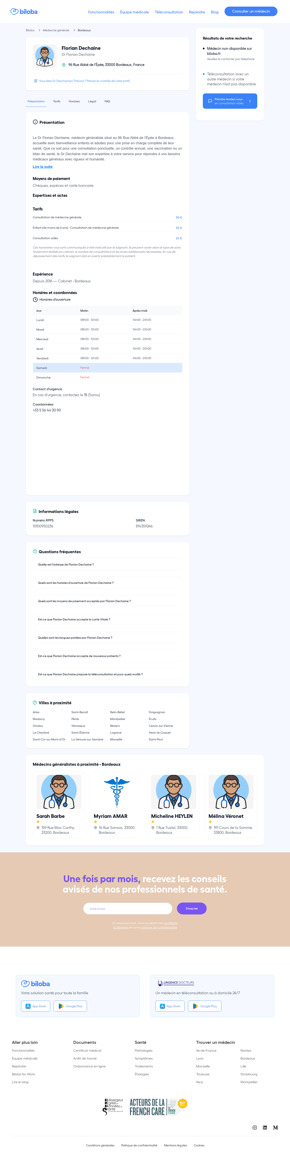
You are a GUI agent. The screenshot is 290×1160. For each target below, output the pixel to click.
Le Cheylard (41, 732)
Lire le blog (20, 1082)
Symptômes (144, 1058)
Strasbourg (248, 1074)
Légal (92, 101)
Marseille (116, 739)
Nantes (245, 1050)
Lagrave (116, 732)
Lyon (199, 1058)
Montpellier (117, 718)
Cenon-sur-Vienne (161, 725)
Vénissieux (78, 725)
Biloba (30, 30)
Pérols (75, 718)
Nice (199, 1082)
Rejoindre (19, 1066)
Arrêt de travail (84, 1058)
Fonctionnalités (23, 1050)
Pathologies (143, 1050)
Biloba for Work (23, 1074)
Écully (152, 718)
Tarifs (56, 101)
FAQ (107, 101)
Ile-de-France (206, 1050)
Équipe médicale (24, 1058)
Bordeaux (247, 1058)
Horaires (74, 101)
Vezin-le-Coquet (160, 732)
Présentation (36, 101)
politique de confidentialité (158, 927)
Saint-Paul (156, 739)
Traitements (144, 1066)
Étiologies (142, 1074)
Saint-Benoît (79, 712)
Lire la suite (43, 167)
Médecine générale (56, 30)
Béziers (115, 725)
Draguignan (157, 712)
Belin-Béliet (117, 712)
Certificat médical (87, 1050)
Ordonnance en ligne (89, 1066)
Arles (36, 712)
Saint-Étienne (80, 732)
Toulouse (202, 1074)
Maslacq (39, 718)
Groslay (38, 725)
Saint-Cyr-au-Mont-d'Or (49, 739)
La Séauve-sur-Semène (87, 739)
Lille (243, 1066)
